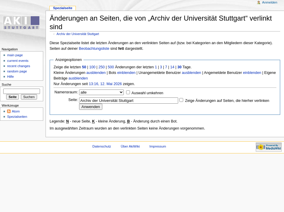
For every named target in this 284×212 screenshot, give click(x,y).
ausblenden (96, 73)
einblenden (126, 73)
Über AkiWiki (130, 146)
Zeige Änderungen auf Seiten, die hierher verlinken (227, 101)
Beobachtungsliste (94, 49)
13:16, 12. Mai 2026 (105, 84)
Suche (6, 84)
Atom (16, 111)
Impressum (157, 146)
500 (111, 67)
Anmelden (270, 2)
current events (18, 60)
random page (17, 71)
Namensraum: (66, 92)
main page (15, 55)
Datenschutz (101, 146)
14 (172, 67)
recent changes (18, 66)
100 (92, 67)
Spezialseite (62, 8)
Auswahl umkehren (147, 93)
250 (101, 67)
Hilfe (10, 76)
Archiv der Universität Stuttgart (77, 34)
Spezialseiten (17, 116)
